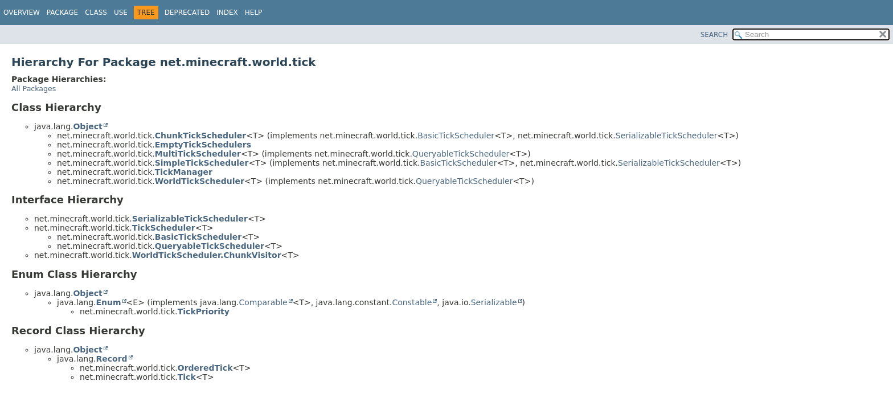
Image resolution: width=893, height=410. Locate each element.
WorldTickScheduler (199, 181)
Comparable (263, 302)
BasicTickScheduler (455, 135)
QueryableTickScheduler (460, 153)
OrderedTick (205, 367)
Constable (412, 302)
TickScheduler (163, 227)
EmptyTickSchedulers (203, 144)
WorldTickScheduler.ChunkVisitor (206, 255)
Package (62, 13)
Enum (108, 302)
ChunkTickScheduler (200, 135)
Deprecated (187, 13)
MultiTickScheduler (198, 153)
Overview (21, 13)
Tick (187, 377)
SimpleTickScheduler (202, 162)
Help (254, 13)
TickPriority (204, 311)
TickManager (183, 172)
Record (111, 358)
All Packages (33, 88)
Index (227, 13)
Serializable (494, 302)
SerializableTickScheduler (667, 135)
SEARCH (714, 35)
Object (87, 126)
